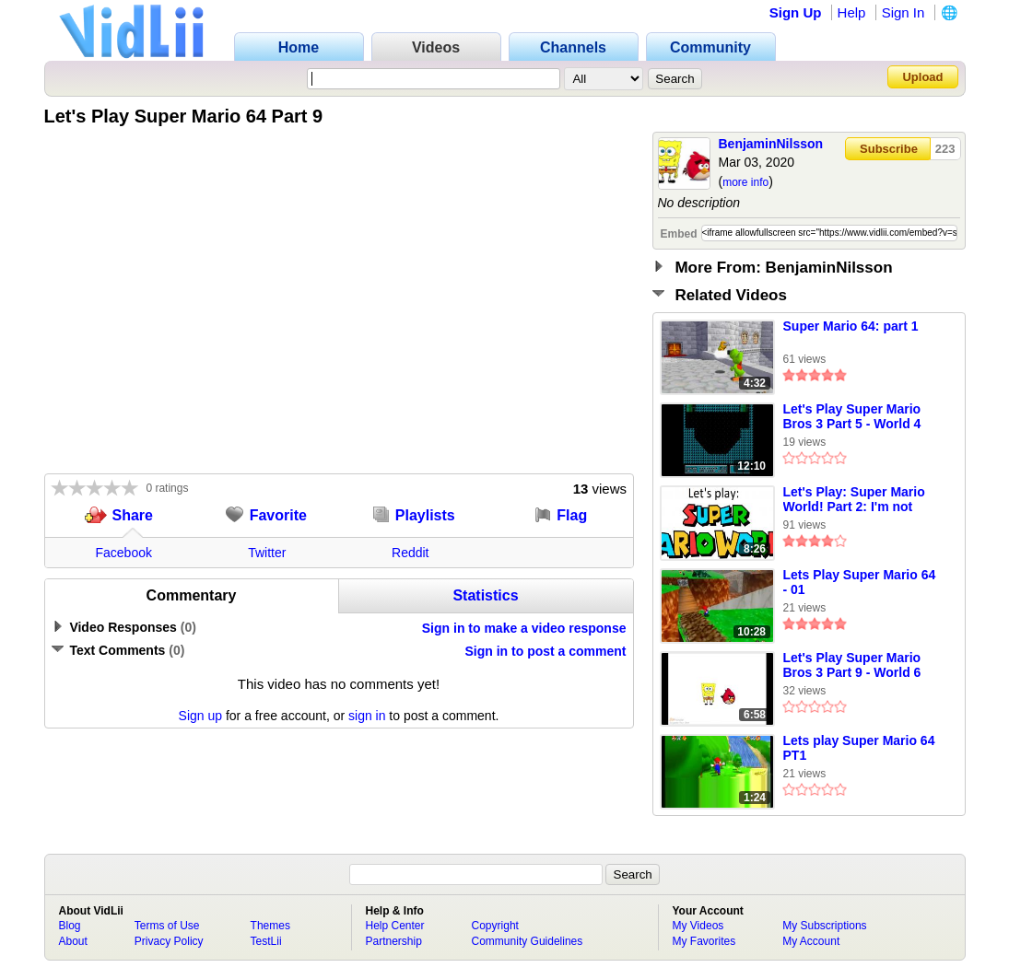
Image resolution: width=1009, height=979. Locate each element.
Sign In (903, 12)
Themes (270, 925)
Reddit (410, 552)
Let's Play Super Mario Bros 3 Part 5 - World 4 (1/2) (852, 417)
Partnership (394, 941)
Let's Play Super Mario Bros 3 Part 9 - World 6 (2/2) (852, 666)
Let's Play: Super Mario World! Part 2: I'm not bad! (854, 500)
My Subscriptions (824, 925)
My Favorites (704, 941)
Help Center (395, 925)
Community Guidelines (527, 941)
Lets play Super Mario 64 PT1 (859, 748)
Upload (922, 77)
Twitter (267, 552)
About (73, 941)
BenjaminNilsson (771, 143)
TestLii (266, 941)
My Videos (698, 925)
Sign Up (795, 12)
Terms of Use (167, 925)
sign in (366, 715)
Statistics (485, 595)
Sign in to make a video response (524, 628)
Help (852, 12)
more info (745, 182)
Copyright (495, 925)
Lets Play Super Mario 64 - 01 (859, 582)
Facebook (124, 552)
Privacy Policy (169, 941)
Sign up (200, 715)
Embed (679, 233)
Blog (70, 925)
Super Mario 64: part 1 (851, 326)
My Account (810, 941)
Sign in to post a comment (545, 651)
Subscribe (889, 149)
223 (945, 149)
